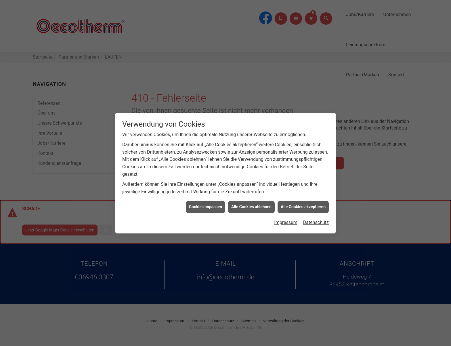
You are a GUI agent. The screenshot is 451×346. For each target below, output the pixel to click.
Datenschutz (316, 220)
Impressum (285, 220)
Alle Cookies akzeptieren (303, 205)
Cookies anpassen (205, 205)
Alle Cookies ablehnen (251, 205)
